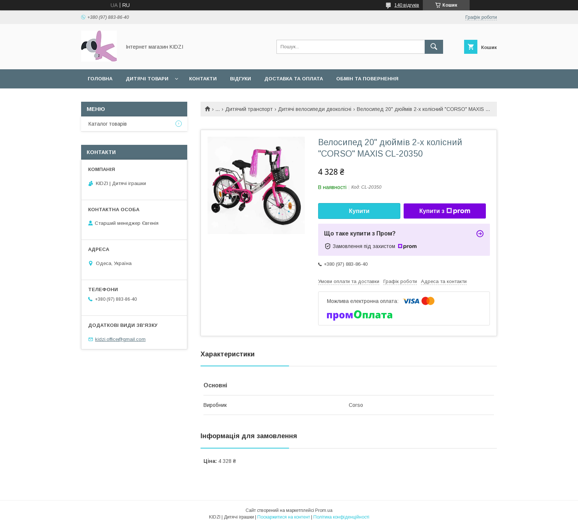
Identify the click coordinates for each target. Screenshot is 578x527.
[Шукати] (434, 47)
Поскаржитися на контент (283, 517)
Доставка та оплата (293, 78)
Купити (359, 211)
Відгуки (240, 78)
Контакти (203, 78)
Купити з (444, 211)
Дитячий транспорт (249, 109)
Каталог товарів (107, 124)
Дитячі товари (147, 78)
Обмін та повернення (367, 78)
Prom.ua (323, 510)
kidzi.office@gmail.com (120, 339)
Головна (100, 78)
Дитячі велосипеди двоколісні (314, 109)
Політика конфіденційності (341, 517)
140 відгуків (406, 5)
